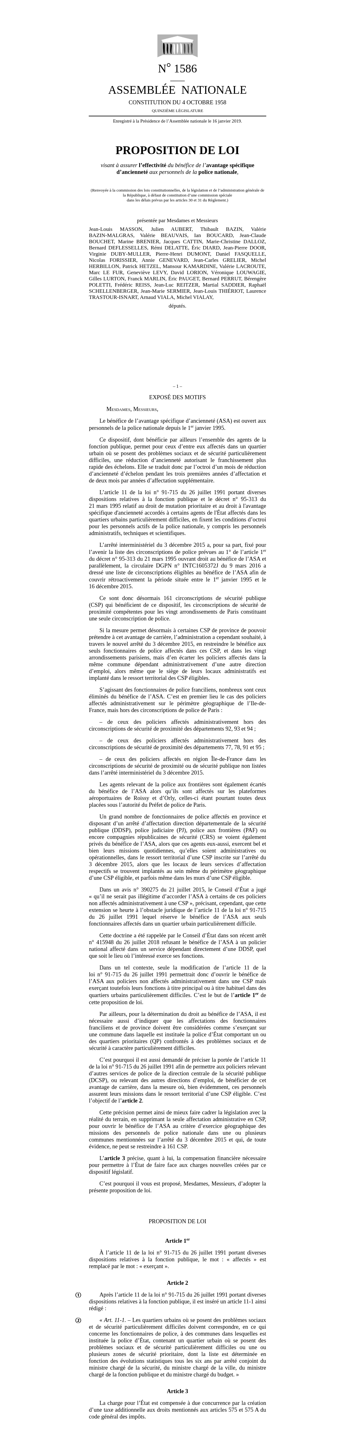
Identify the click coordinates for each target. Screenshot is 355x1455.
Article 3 (177, 1391)
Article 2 (177, 1283)
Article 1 (177, 1240)
